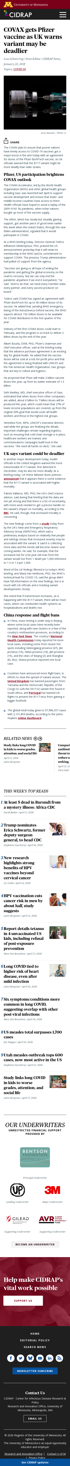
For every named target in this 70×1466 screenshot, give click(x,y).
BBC (6, 513)
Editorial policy (35, 1340)
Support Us (23, 1300)
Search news (35, 1347)
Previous (36, 739)
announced (11, 478)
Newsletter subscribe (35, 1371)
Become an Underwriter (35, 1244)
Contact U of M (56, 1454)
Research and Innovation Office (23, 1454)
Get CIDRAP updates (35, 1462)
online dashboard (29, 718)
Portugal (35, 693)
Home (35, 1333)
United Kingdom (18, 681)
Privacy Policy (37, 1457)
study (45, 523)
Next (40, 739)
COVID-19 (19, 69)
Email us (35, 1418)
